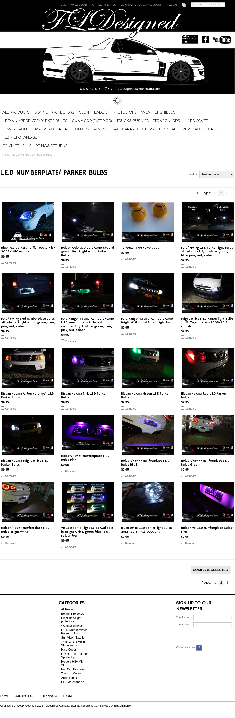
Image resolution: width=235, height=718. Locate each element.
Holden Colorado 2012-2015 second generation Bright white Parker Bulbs (87, 251)
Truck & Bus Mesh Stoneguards (148, 120)
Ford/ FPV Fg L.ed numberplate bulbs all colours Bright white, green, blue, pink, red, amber (28, 322)
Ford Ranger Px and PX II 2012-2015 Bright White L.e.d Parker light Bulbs (147, 320)
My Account (79, 5)
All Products (15, 112)
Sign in (125, 5)
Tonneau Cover (174, 129)
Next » (232, 193)
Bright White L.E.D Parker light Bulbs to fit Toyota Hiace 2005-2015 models (207, 322)
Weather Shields (158, 112)
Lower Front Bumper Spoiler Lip (34, 129)
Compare (10, 262)
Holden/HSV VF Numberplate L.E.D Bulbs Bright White (25, 530)
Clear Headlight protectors (107, 112)
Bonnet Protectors (54, 112)
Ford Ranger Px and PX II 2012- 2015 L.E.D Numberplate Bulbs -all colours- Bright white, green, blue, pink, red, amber (87, 324)
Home (62, 5)
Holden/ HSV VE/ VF (90, 129)
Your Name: (183, 617)
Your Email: (182, 624)
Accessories (206, 129)
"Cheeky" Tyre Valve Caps (140, 248)
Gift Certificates (104, 5)
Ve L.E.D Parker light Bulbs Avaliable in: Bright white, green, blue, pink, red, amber (87, 531)
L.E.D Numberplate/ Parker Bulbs (34, 120)
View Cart (173, 5)
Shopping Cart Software (96, 705)
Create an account (148, 5)
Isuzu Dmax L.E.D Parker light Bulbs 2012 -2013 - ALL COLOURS (146, 530)
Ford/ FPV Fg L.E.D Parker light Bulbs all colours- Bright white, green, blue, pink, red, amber (207, 251)
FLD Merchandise (19, 137)
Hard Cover (196, 120)
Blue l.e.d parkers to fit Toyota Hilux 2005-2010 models (28, 249)
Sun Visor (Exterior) (92, 120)
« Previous (197, 193)
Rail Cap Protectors (134, 129)
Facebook (199, 648)
